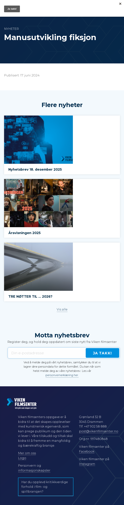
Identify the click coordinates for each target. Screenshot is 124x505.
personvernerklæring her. (62, 375)
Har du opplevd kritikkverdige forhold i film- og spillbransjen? (44, 486)
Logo (22, 458)
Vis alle (62, 309)
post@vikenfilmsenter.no (98, 431)
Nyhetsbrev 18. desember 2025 (35, 169)
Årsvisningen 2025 (24, 233)
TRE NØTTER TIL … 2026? (30, 296)
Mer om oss (27, 453)
